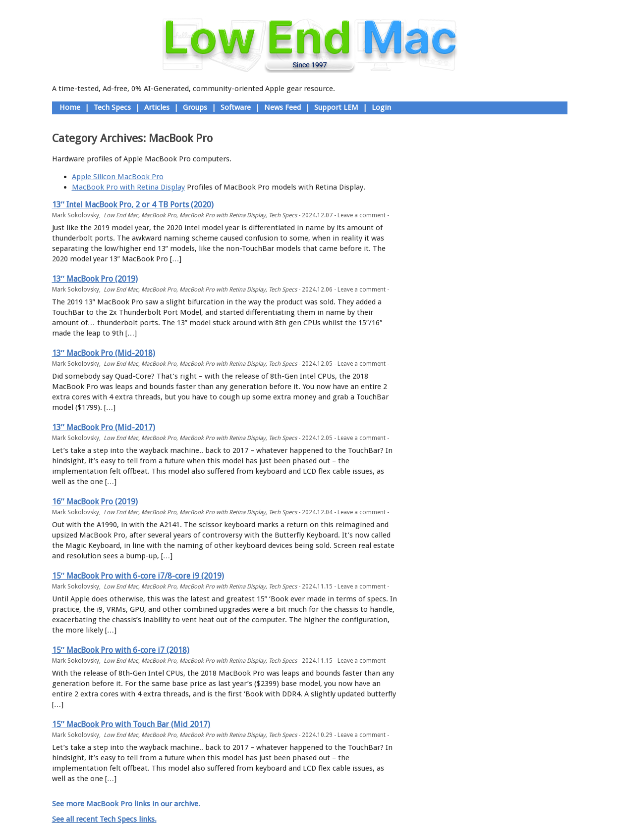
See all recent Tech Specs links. (104, 819)
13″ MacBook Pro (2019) (95, 279)
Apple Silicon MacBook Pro (118, 176)
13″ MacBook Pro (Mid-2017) (104, 427)
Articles (156, 107)
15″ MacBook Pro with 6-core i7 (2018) (121, 650)
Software (236, 107)
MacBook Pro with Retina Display (128, 187)
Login (381, 107)
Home (69, 107)
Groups (195, 107)
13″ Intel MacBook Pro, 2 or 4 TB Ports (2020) (133, 204)
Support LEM (336, 107)
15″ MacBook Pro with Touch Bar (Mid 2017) (131, 724)
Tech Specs (112, 107)
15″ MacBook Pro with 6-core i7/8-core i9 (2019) (138, 576)
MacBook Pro (158, 215)
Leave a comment (362, 215)
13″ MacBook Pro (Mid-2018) (104, 353)
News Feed (282, 107)
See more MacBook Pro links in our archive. (126, 803)
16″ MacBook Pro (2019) (95, 501)
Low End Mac (121, 215)
